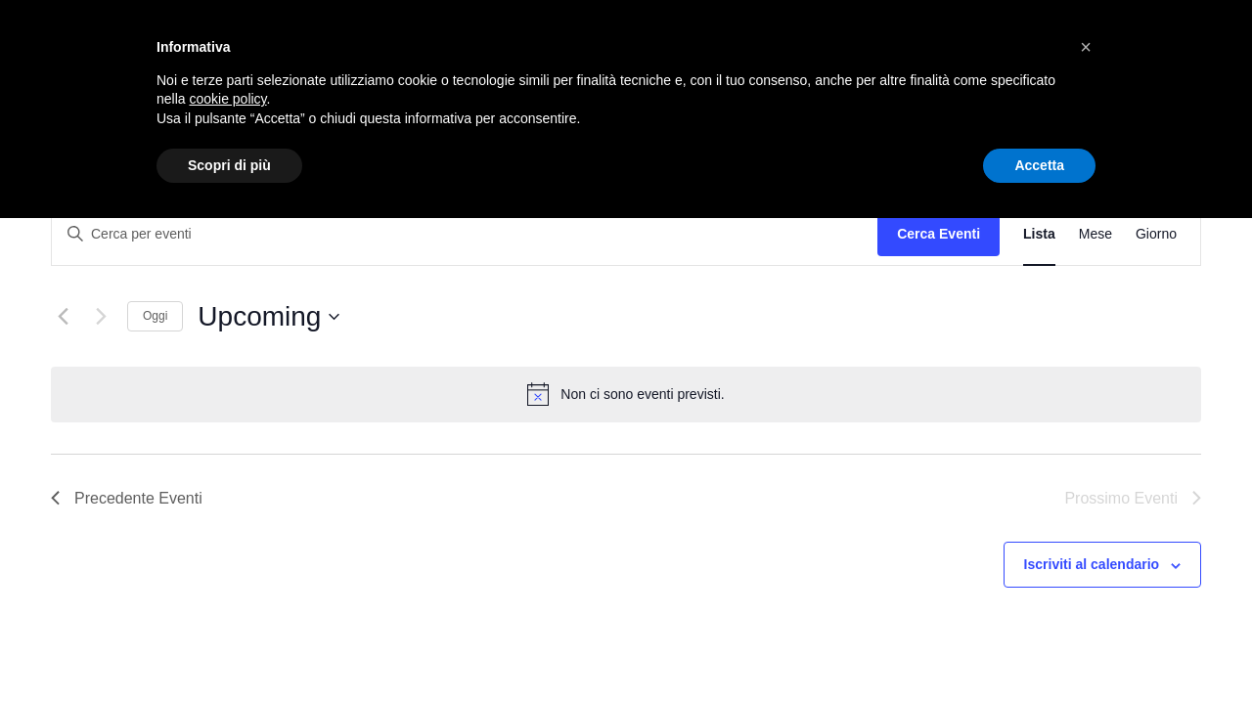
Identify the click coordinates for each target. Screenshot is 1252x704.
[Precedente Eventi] (62, 317)
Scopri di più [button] (229, 165)
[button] (1085, 47)
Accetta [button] (1039, 165)
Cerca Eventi (938, 234)
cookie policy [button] (227, 99)
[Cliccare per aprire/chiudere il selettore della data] (268, 316)
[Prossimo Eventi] (100, 317)
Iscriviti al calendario (1092, 564)
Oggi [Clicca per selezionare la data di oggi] (155, 316)
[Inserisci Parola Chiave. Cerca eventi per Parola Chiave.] (464, 234)
